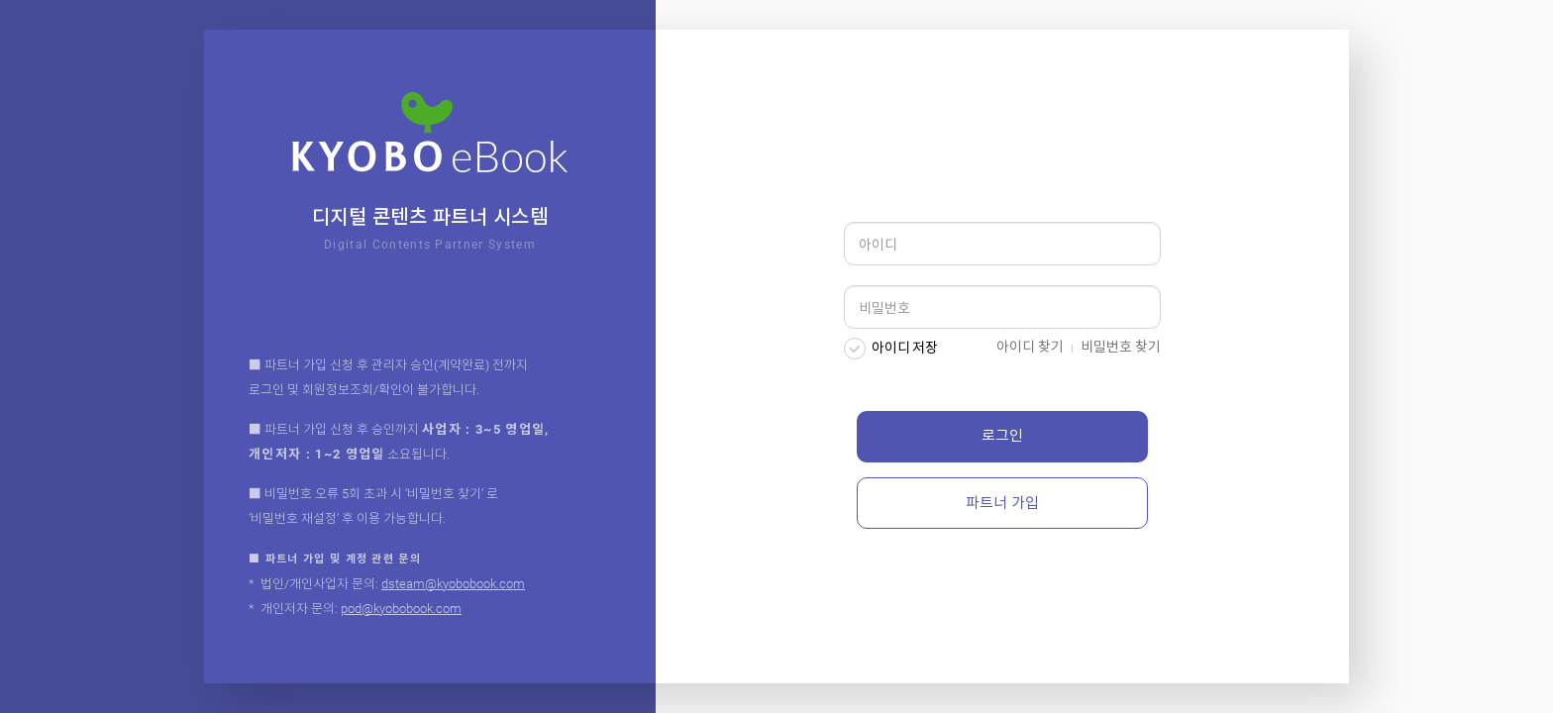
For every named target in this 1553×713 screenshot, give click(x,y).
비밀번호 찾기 (1121, 347)
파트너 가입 (1002, 503)
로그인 (1002, 436)
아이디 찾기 (1030, 347)
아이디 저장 (905, 348)
